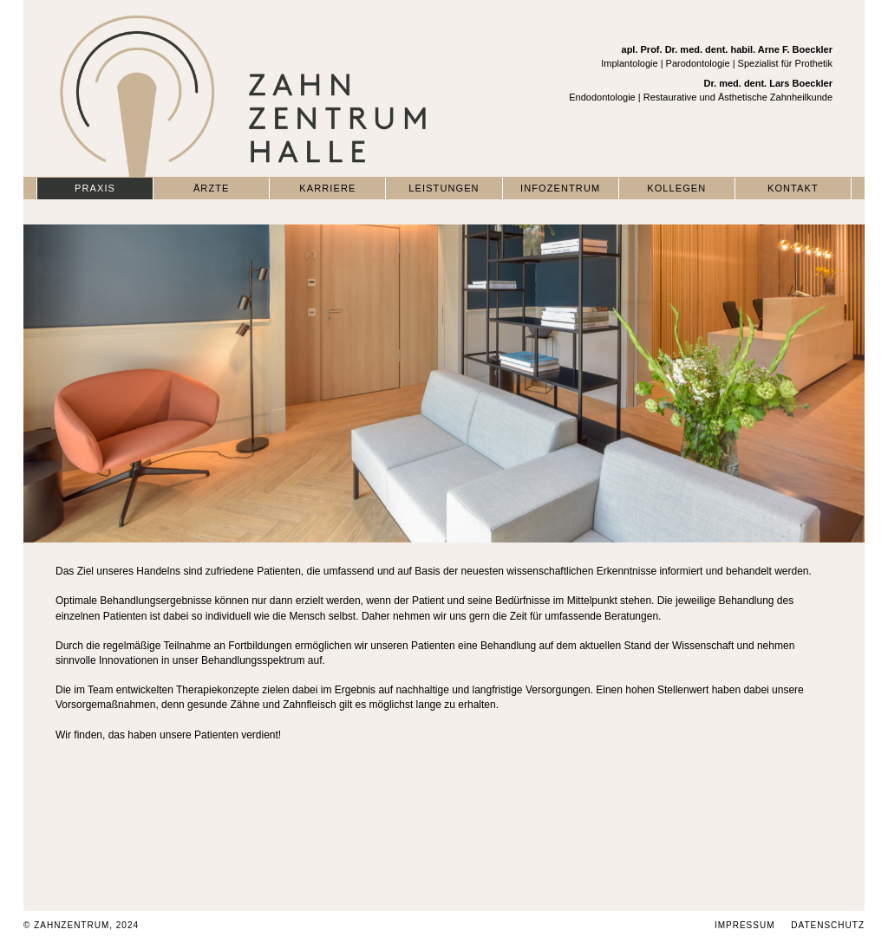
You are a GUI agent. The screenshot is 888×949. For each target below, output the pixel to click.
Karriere (327, 188)
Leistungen (443, 188)
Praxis (95, 188)
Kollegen (676, 188)
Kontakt (793, 188)
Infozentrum (560, 188)
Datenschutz (828, 925)
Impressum (745, 925)
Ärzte (211, 188)
